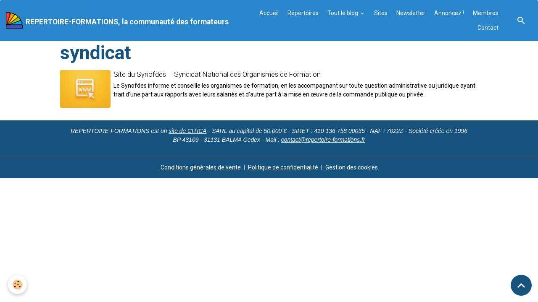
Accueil (269, 13)
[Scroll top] (521, 285)
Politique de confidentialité (283, 167)
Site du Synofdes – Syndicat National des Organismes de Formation (217, 74)
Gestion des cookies (351, 167)
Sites (381, 13)
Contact (487, 27)
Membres (485, 13)
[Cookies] (17, 284)
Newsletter (410, 13)
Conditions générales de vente (201, 167)
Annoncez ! (449, 13)
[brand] (115, 20)
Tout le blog (343, 13)
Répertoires (303, 13)
